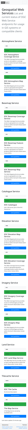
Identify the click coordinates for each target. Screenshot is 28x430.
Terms (11, 426)
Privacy (7, 426)
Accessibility (5, 428)
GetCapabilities (15, 68)
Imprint (3, 426)
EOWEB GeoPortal (23, 428)
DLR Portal (18, 426)
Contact (10, 428)
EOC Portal (24, 426)
